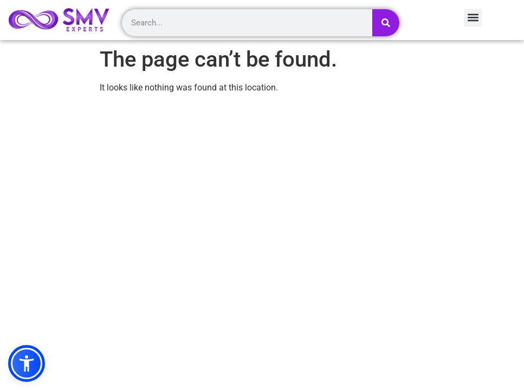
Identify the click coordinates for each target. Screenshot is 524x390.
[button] (26, 363)
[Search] (385, 22)
